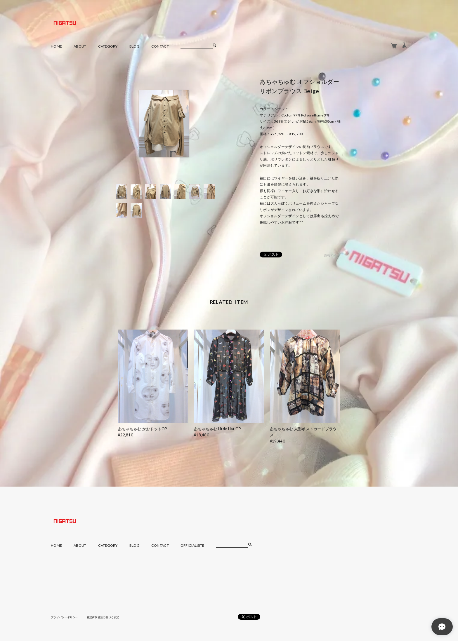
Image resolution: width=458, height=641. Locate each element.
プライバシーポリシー (66, 617)
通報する (330, 255)
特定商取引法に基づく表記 (108, 617)
